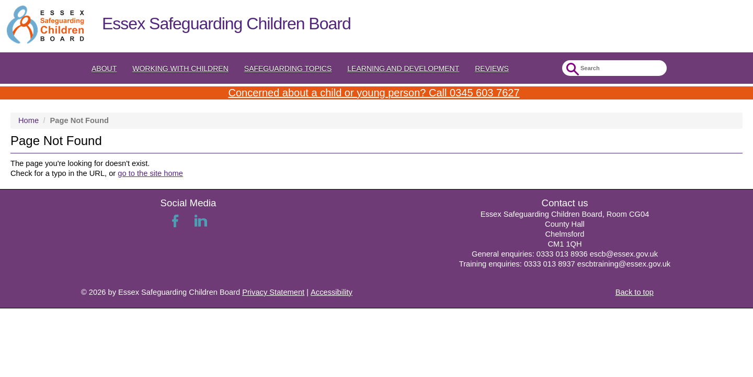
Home (28, 120)
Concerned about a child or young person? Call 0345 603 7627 (373, 92)
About (104, 68)
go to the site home (150, 173)
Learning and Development (403, 68)
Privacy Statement (273, 292)
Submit (571, 69)
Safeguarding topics (288, 68)
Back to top (634, 292)
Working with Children (180, 68)
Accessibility (331, 292)
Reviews (492, 68)
